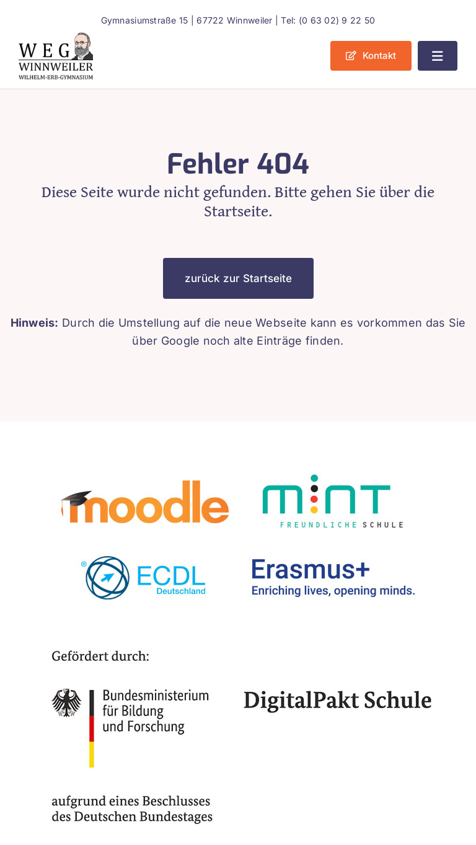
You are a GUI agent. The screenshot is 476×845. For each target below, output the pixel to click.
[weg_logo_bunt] (56, 37)
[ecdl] (145, 543)
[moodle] (145, 469)
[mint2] (331, 469)
